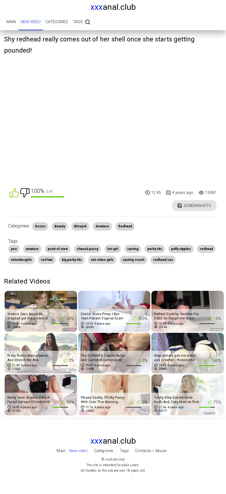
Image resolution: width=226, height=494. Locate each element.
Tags (78, 22)
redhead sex (163, 260)
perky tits (154, 249)
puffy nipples (181, 249)
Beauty (59, 226)
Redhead (125, 226)
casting (132, 249)
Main (11, 22)
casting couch (133, 260)
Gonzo (40, 226)
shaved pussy (87, 249)
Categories (56, 22)
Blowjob (80, 226)
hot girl (112, 249)
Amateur (102, 226)
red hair (47, 260)
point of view (58, 249)
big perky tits (72, 260)
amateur (32, 249)
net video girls (102, 260)
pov (14, 249)
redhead (206, 249)
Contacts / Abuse (151, 451)
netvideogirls (21, 260)
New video (31, 22)
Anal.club (113, 7)
